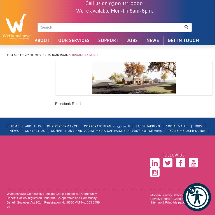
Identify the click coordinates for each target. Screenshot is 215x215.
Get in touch (183, 41)
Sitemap (156, 202)
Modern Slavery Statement (168, 195)
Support (108, 41)
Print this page (175, 202)
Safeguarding (148, 126)
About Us (33, 126)
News (152, 41)
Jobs (132, 41)
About (42, 41)
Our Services (74, 41)
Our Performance (62, 126)
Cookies (179, 198)
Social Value (177, 126)
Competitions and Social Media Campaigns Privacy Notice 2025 (106, 131)
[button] (197, 197)
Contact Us (35, 131)
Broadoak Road (55, 55)
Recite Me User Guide (186, 131)
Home (34, 55)
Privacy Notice (160, 198)
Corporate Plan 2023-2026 (107, 126)
